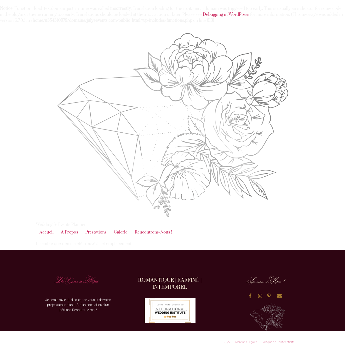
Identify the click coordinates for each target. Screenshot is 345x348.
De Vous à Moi (76, 280)
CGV (227, 342)
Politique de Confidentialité (278, 342)
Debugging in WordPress (226, 14)
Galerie (120, 232)
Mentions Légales (246, 342)
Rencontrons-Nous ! (153, 232)
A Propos (69, 232)
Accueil (47, 232)
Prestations (96, 232)
